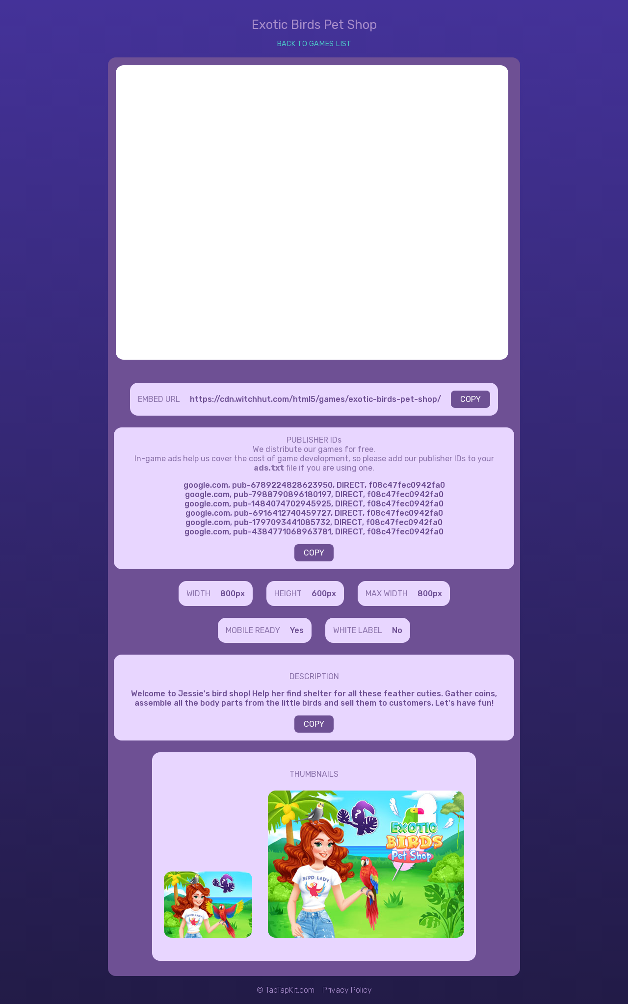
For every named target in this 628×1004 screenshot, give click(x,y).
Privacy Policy (347, 990)
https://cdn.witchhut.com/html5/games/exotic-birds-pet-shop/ (315, 399)
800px (232, 593)
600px (324, 593)
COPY (470, 399)
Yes (297, 630)
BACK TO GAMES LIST (314, 44)
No (397, 630)
